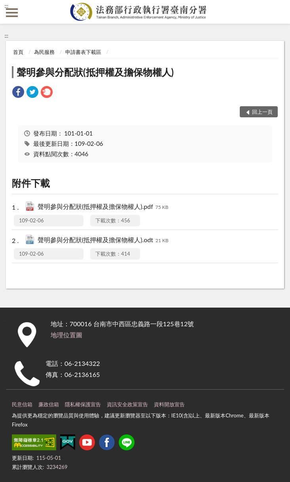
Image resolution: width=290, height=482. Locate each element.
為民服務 (44, 52)
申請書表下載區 (83, 52)
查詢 (278, 12)
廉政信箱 (48, 404)
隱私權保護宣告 (83, 404)
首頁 (18, 52)
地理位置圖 (66, 335)
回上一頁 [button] (262, 112)
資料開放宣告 (169, 404)
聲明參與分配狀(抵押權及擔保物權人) (95, 72)
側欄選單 (12, 12)
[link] (18, 93)
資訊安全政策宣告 (127, 404)
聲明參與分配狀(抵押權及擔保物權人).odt (103, 240)
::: (6, 6)
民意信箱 (22, 404)
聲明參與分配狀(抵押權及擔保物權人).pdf (103, 207)
